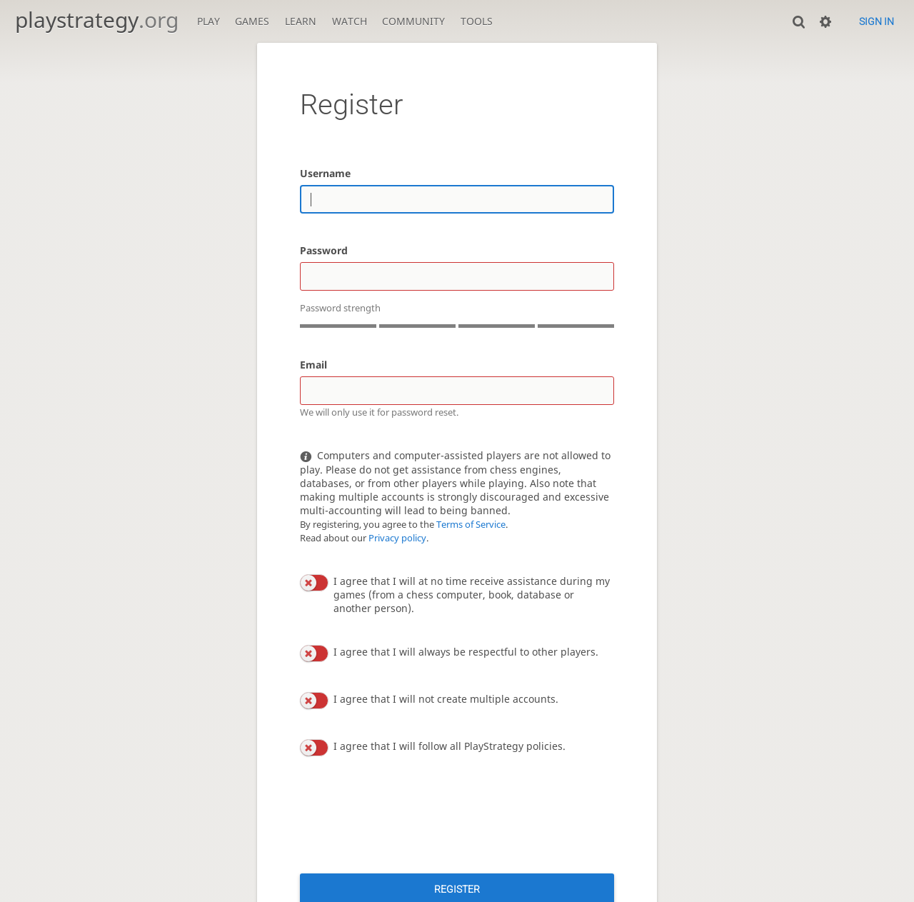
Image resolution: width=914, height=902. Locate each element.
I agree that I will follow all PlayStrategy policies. (449, 746)
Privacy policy (397, 538)
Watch (349, 21)
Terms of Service (471, 524)
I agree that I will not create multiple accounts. (445, 699)
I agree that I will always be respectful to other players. (465, 651)
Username (325, 173)
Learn (300, 21)
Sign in (876, 21)
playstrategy (97, 19)
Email (313, 364)
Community (413, 21)
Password (324, 250)
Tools (477, 21)
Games (252, 21)
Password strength (340, 308)
